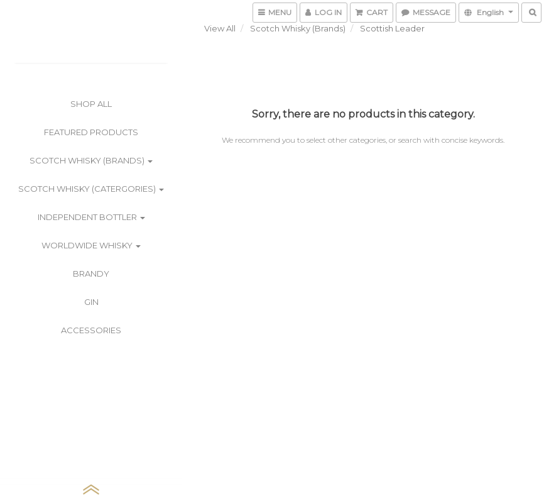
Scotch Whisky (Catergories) (91, 189)
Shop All (91, 104)
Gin (91, 302)
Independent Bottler (91, 217)
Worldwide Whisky (91, 245)
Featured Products (91, 132)
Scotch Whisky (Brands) (91, 160)
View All (220, 28)
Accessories (91, 330)
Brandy (91, 273)
